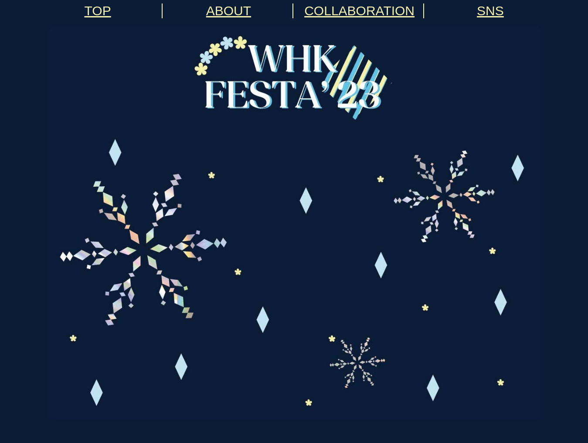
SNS (490, 10)
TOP (98, 10)
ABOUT (228, 10)
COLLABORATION (359, 10)
